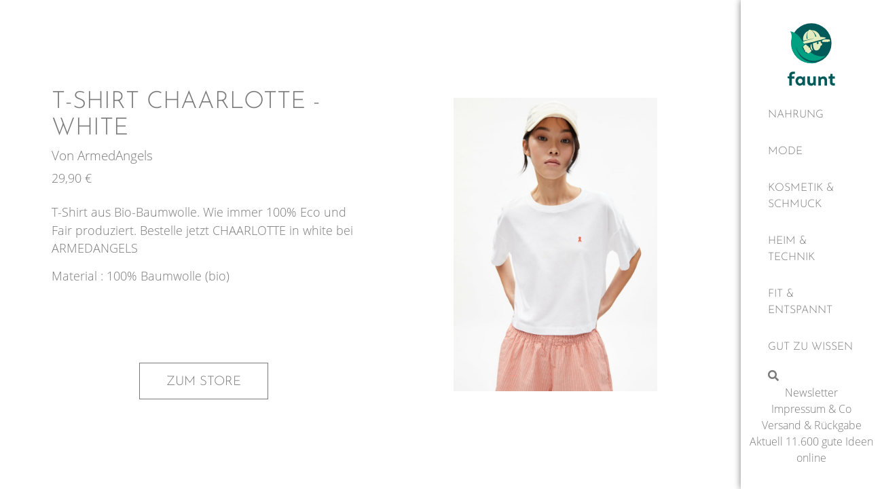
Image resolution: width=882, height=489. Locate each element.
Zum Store (203, 381)
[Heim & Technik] (811, 249)
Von (64, 155)
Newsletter (811, 392)
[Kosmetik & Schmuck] (811, 196)
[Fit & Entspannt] (811, 302)
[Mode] (811, 151)
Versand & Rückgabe (812, 425)
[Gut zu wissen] (811, 347)
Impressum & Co (811, 408)
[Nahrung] (811, 114)
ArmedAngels (115, 155)
